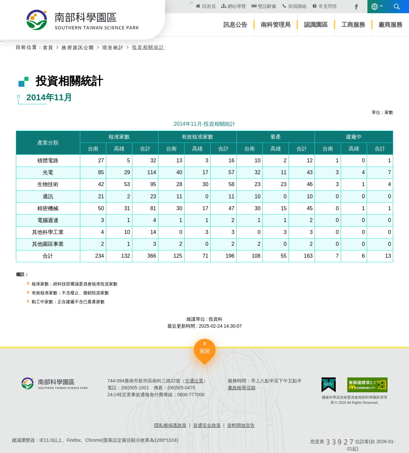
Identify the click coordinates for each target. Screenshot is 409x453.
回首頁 (209, 6)
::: (191, 2)
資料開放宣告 (241, 425)
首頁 (48, 47)
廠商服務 (390, 24)
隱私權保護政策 (170, 425)
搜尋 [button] (397, 6)
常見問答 (328, 6)
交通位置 (194, 380)
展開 (204, 351)
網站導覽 (236, 6)
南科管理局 (275, 24)
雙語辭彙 (267, 6)
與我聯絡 (297, 6)
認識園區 (316, 24)
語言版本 (374, 6)
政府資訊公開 (78, 47)
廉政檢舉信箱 (242, 387)
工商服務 (353, 24)
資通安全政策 (207, 425)
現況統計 (113, 47)
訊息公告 (235, 24)
